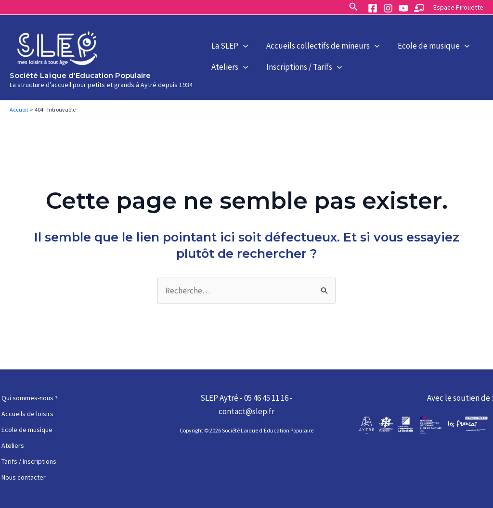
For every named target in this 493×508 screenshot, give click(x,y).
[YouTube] (403, 8)
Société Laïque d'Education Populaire (80, 75)
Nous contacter (22, 477)
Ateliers (227, 72)
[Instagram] (388, 8)
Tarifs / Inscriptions (27, 461)
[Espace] (419, 8)
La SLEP (227, 40)
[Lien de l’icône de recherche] (353, 6)
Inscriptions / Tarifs (297, 72)
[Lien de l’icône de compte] (458, 7)
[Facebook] (372, 8)
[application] (241, 40)
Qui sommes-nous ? (28, 398)
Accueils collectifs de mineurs (315, 40)
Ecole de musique (421, 40)
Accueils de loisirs (26, 413)
